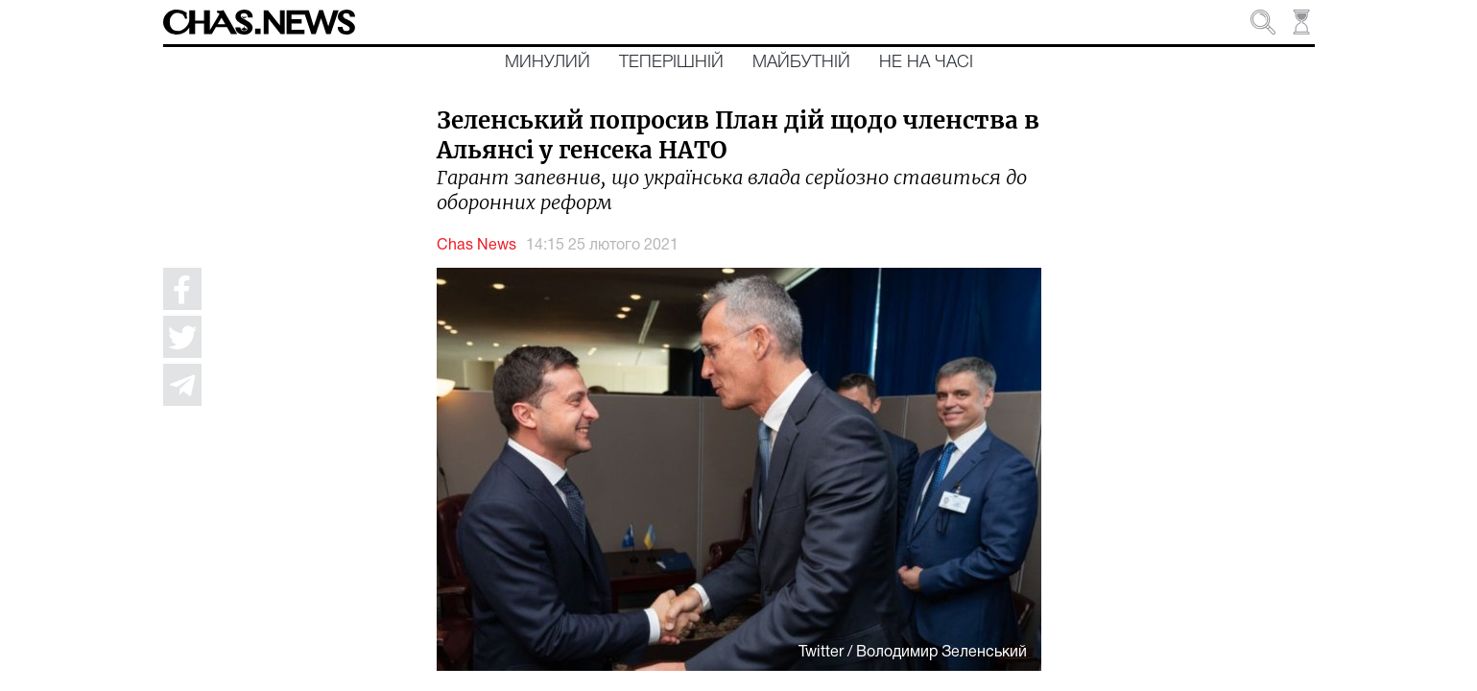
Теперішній (671, 62)
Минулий (547, 62)
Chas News (476, 245)
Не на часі (926, 62)
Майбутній (801, 62)
